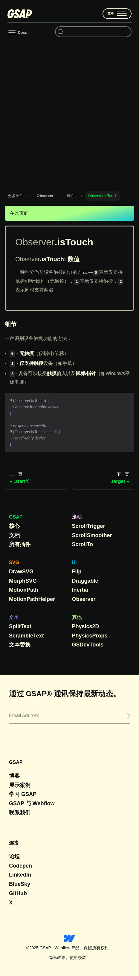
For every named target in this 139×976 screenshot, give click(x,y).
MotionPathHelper (32, 599)
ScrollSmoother (92, 535)
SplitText (20, 626)
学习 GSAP (22, 794)
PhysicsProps (90, 636)
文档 (14, 535)
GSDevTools (88, 645)
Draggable (85, 581)
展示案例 (19, 785)
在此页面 (19, 213)
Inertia (80, 590)
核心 (14, 526)
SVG (14, 562)
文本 (14, 617)
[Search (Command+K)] (93, 31)
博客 (14, 776)
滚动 (77, 516)
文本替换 (19, 645)
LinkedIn (20, 875)
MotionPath (23, 590)
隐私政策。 (59, 957)
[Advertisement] (69, 113)
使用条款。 (80, 957)
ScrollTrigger (88, 526)
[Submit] (124, 716)
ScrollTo (82, 544)
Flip (77, 572)
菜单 (117, 13)
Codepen (20, 866)
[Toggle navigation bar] (17, 33)
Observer (84, 599)
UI (74, 562)
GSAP (15, 516)
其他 (77, 617)
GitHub (18, 893)
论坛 (14, 856)
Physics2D (85, 626)
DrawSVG (21, 572)
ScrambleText (26, 636)
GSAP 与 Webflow (31, 803)
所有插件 (19, 544)
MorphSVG (23, 581)
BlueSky (19, 884)
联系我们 (19, 813)
